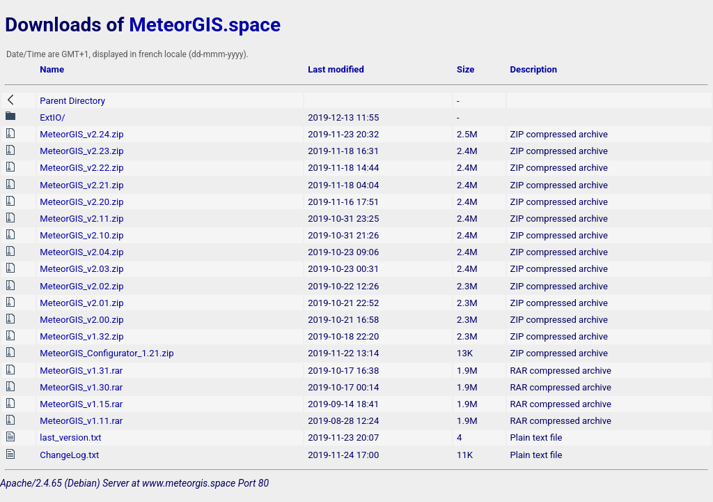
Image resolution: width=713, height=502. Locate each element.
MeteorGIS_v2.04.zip (81, 252)
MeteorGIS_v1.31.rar (81, 370)
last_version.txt (70, 437)
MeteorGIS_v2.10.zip (81, 235)
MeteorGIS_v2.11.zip (81, 218)
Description (533, 69)
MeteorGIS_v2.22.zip (81, 167)
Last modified (336, 69)
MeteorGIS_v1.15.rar (81, 404)
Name (52, 69)
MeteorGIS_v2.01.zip (81, 303)
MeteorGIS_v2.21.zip (81, 185)
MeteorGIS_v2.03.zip (81, 269)
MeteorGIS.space (205, 24)
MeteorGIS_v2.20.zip (81, 202)
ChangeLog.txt (69, 455)
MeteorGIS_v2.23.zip (81, 151)
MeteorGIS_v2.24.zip (81, 134)
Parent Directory (72, 101)
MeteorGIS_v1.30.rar (81, 387)
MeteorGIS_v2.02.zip (81, 286)
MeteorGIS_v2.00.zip (81, 319)
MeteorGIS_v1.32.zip (81, 336)
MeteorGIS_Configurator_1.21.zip (106, 353)
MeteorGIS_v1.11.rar (81, 421)
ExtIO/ (52, 117)
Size (465, 69)
